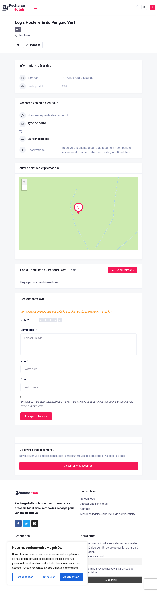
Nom (24, 361)
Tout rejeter (48, 576)
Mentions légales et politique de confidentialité (108, 514)
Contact (85, 509)
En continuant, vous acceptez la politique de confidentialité (106, 570)
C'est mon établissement (78, 465)
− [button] (24, 187)
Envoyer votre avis (36, 416)
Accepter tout (71, 576)
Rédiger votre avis (123, 270)
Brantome (24, 35)
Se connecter (88, 498)
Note (24, 320)
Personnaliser (24, 576)
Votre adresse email (92, 556)
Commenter (29, 329)
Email (24, 379)
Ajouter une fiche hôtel (94, 503)
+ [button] (24, 182)
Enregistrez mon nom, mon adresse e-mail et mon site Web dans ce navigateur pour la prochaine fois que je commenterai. (76, 404)
